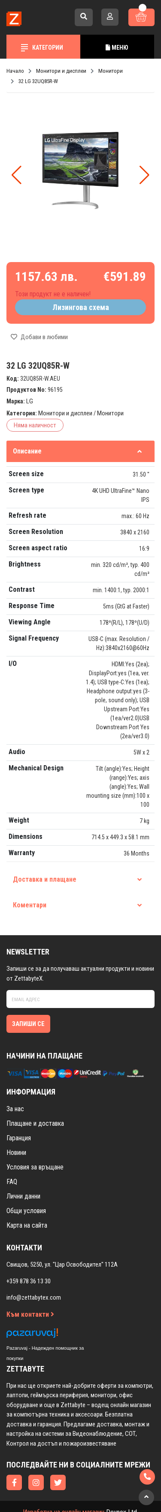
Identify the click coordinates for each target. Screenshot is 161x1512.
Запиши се (28, 1024)
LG (29, 401)
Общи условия (26, 1211)
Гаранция (18, 1138)
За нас (15, 1109)
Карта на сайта (26, 1225)
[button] (144, 175)
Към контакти (30, 1314)
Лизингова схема (80, 307)
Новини (16, 1152)
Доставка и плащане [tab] (77, 879)
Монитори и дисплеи (65, 413)
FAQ (11, 1182)
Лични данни (23, 1196)
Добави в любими (39, 337)
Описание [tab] (77, 451)
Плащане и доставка (35, 1123)
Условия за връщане (35, 1167)
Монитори (110, 413)
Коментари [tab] (77, 905)
